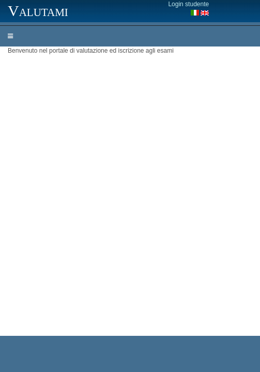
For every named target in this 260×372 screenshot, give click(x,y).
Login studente (188, 4)
